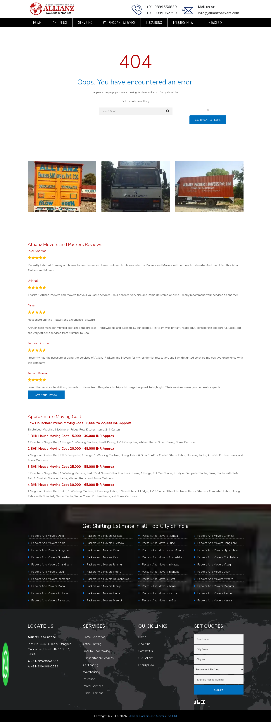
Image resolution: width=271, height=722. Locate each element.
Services (85, 22)
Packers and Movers (119, 22)
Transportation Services (98, 658)
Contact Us (213, 22)
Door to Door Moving (96, 651)
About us (60, 22)
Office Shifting (92, 644)
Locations (154, 22)
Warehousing (91, 672)
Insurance (89, 679)
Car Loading (90, 665)
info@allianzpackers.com (218, 13)
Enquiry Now (183, 22)
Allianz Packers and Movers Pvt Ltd (153, 716)
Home (37, 22)
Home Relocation (94, 637)
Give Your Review (46, 395)
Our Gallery (145, 658)
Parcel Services (93, 686)
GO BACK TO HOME (208, 120)
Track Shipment (93, 693)
